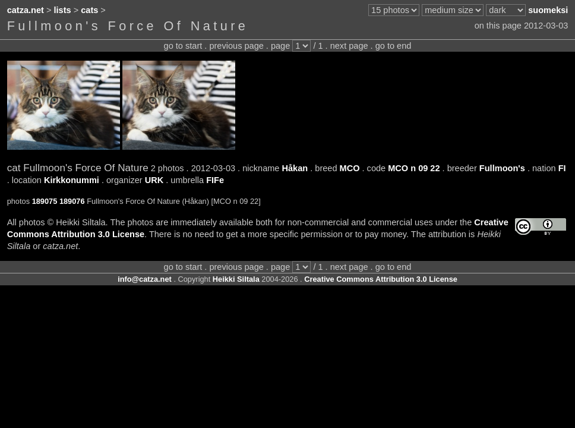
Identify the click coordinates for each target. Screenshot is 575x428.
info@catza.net (145, 279)
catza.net (25, 10)
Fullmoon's (502, 168)
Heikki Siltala (236, 279)
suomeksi (548, 10)
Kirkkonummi (71, 180)
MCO (350, 168)
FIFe (215, 180)
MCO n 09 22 (414, 168)
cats (89, 10)
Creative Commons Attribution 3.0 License (380, 279)
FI (562, 168)
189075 (45, 201)
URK (154, 180)
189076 (72, 201)
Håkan (295, 168)
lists (62, 10)
